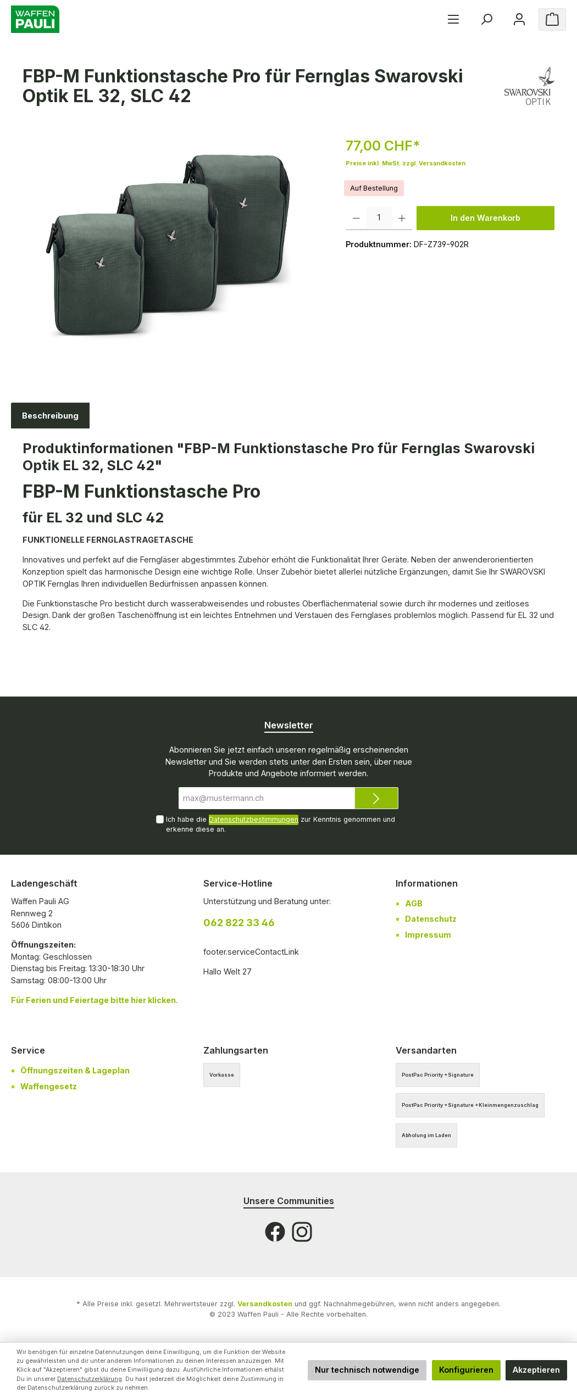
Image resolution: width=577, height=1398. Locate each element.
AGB (414, 903)
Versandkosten (264, 1304)
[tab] (50, 416)
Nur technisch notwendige (367, 1369)
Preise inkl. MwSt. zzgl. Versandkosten (405, 163)
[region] (173, 254)
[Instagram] (302, 1231)
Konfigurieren (466, 1369)
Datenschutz (431, 918)
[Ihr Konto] (519, 19)
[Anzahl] (379, 218)
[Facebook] (275, 1231)
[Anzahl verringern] (356, 218)
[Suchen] (486, 19)
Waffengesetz (48, 1086)
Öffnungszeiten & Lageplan (75, 1070)
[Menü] (453, 19)
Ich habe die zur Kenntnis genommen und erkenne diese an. (280, 824)
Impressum (428, 934)
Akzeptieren (536, 1369)
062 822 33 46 (239, 922)
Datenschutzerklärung (89, 1379)
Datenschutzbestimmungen (253, 819)
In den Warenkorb (485, 217)
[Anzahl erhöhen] (402, 218)
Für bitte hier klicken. (94, 1000)
